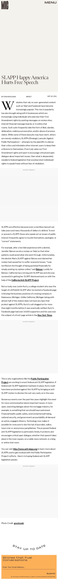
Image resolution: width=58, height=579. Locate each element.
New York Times (45, 315)
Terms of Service (42, 576)
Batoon (39, 269)
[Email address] (29, 566)
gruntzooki (19, 523)
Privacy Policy (52, 576)
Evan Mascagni (10, 97)
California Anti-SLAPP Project (25, 280)
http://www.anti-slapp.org (25, 449)
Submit (51, 573)
